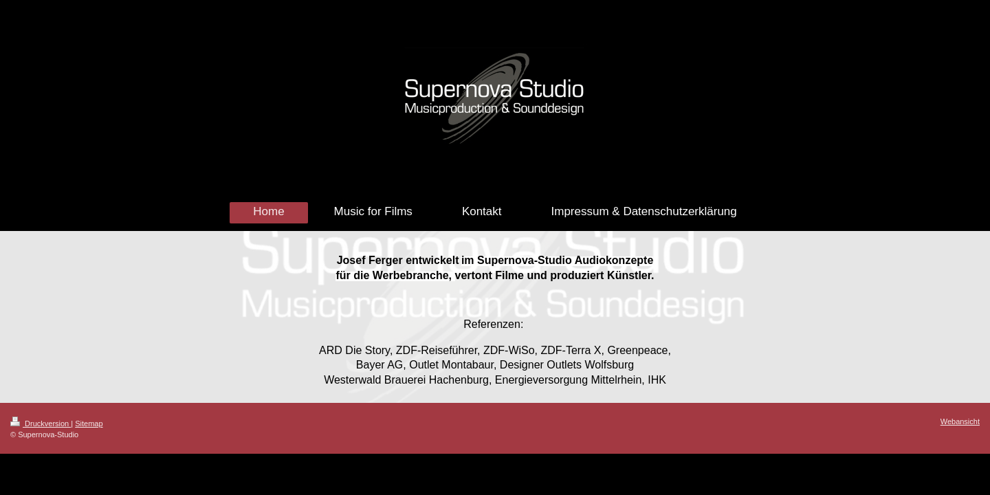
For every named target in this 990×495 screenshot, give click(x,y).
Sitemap (88, 423)
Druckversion (40, 423)
